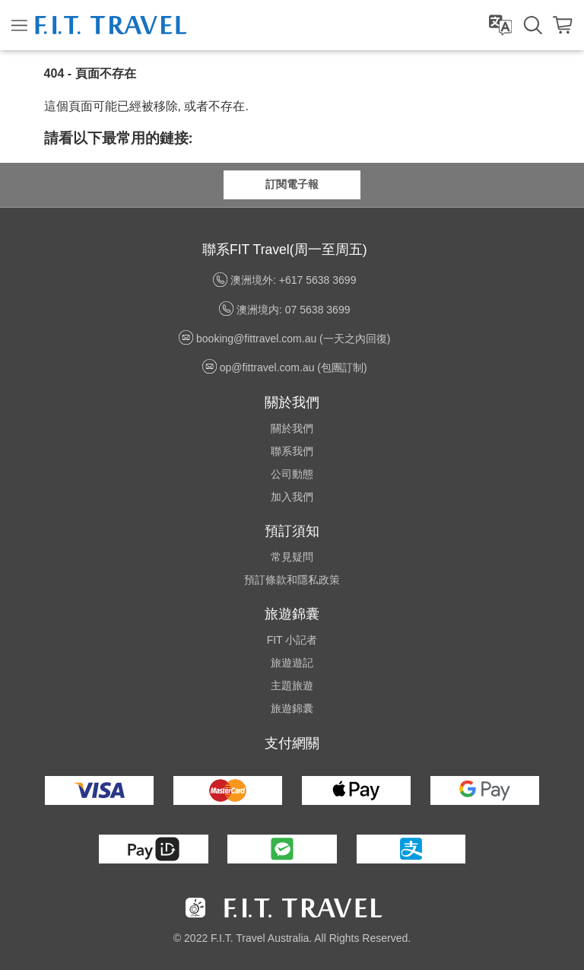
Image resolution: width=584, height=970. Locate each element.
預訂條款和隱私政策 (292, 580)
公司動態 (292, 474)
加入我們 (292, 497)
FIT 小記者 (292, 640)
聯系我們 (292, 451)
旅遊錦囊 (292, 708)
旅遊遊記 (292, 663)
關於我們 (292, 428)
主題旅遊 (292, 685)
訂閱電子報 (292, 184)
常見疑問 (292, 557)
